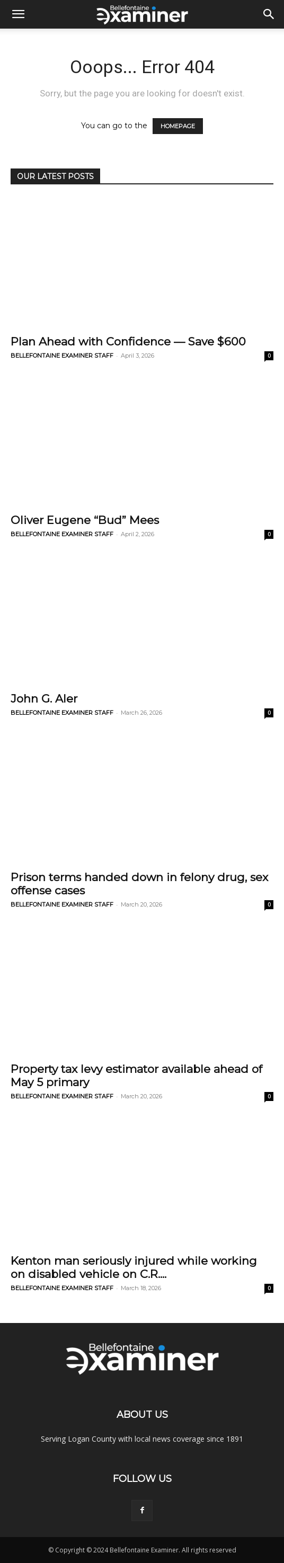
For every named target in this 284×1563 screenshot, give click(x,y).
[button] (18, 14)
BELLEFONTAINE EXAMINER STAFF (62, 355)
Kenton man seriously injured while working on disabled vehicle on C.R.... (134, 1267)
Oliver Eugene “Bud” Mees (85, 520)
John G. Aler (44, 698)
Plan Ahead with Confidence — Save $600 (128, 341)
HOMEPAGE (178, 126)
